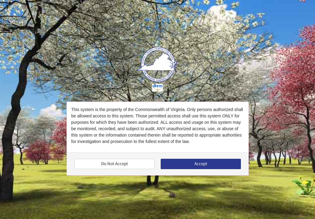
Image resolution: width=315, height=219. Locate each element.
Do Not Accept (114, 164)
